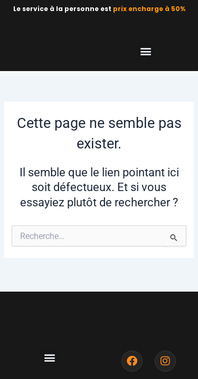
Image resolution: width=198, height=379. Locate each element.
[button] (146, 50)
